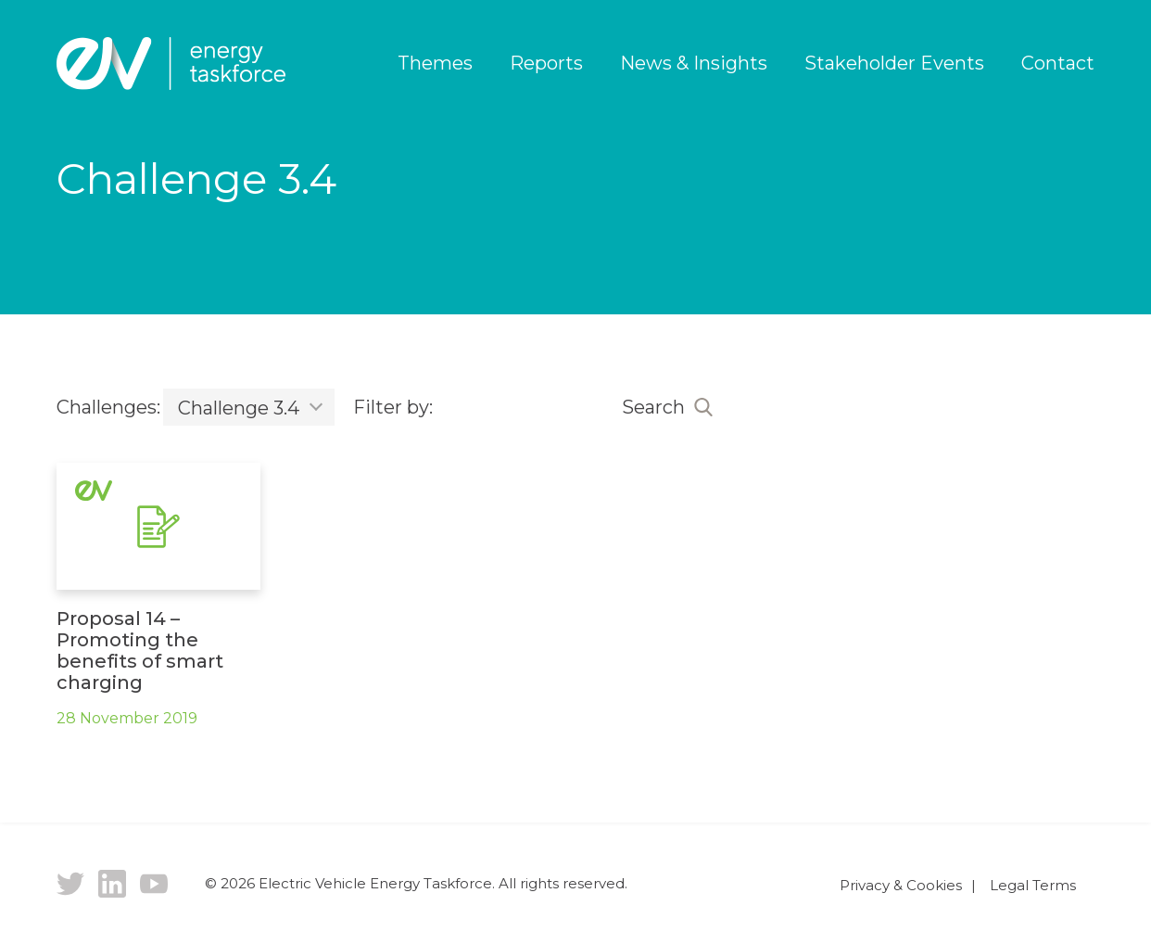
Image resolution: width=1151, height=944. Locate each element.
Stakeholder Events (894, 63)
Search (653, 407)
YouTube (154, 884)
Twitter (70, 884)
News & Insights (693, 63)
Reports (546, 63)
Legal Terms (1033, 885)
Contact (1057, 63)
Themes (435, 63)
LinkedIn (112, 884)
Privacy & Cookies (901, 885)
